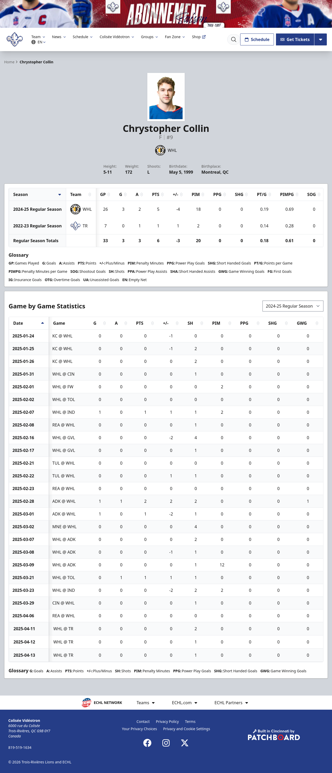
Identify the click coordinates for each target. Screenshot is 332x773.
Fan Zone (175, 36)
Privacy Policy (167, 721)
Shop (199, 36)
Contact (143, 721)
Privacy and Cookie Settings (186, 728)
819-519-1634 (19, 747)
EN (39, 41)
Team (38, 36)
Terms (190, 721)
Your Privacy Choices (139, 728)
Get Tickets (295, 39)
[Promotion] (166, 14)
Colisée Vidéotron (117, 36)
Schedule (83, 36)
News (59, 36)
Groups (150, 36)
